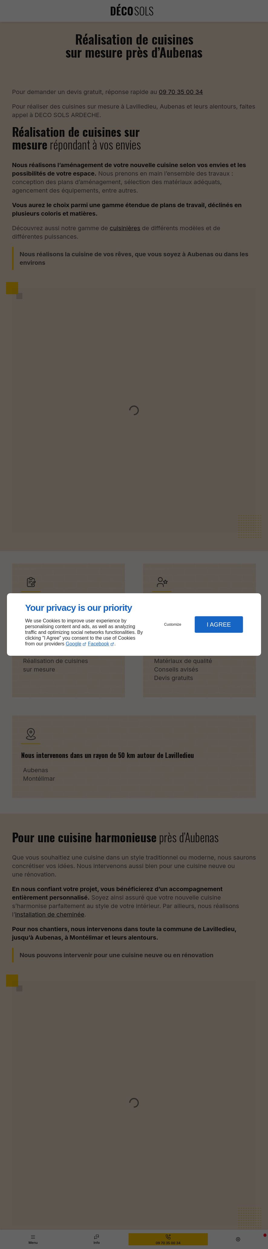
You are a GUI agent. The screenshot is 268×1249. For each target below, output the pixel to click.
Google (73, 643)
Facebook (98, 643)
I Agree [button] (219, 624)
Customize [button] (172, 624)
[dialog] (134, 624)
